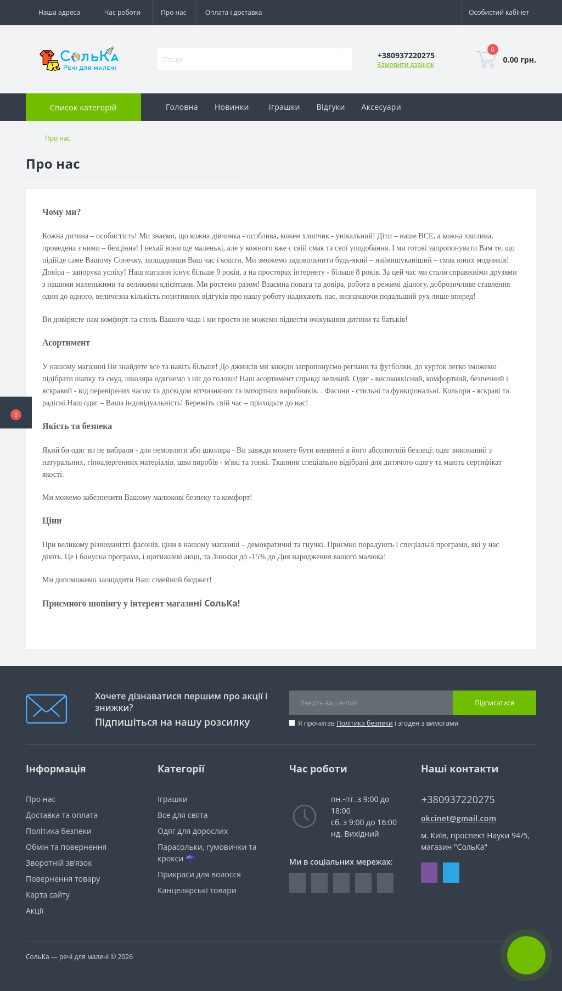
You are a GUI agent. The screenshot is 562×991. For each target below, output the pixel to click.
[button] (16, 412)
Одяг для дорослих (193, 831)
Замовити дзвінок (405, 64)
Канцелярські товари (197, 890)
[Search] (345, 59)
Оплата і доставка (233, 12)
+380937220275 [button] (458, 799)
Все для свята (183, 815)
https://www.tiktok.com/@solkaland (385, 883)
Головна (182, 107)
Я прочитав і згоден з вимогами (378, 723)
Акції (34, 910)
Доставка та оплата (62, 815)
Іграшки (284, 107)
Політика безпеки (364, 723)
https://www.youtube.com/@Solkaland (363, 883)
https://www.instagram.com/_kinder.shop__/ (319, 883)
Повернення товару (63, 878)
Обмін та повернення (66, 847)
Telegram (451, 872)
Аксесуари (381, 107)
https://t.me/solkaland (341, 883)
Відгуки (331, 107)
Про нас (173, 12)
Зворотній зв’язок (59, 863)
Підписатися (494, 703)
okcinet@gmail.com (458, 818)
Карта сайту (48, 894)
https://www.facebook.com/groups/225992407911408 (297, 883)
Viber (429, 872)
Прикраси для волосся (199, 874)
